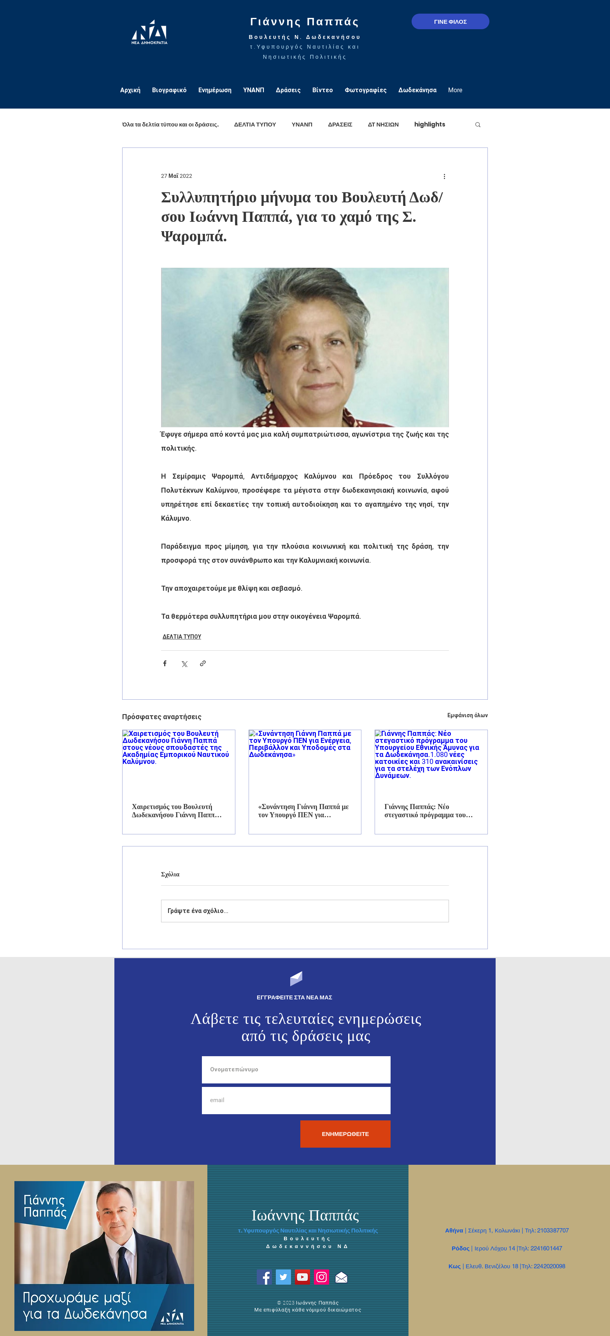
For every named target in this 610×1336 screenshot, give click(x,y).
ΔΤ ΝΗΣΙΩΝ (383, 124)
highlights (429, 124)
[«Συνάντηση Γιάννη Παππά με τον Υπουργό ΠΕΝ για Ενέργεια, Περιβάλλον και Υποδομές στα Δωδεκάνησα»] (305, 761)
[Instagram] (321, 1277)
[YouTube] (302, 1277)
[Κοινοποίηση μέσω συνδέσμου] (203, 663)
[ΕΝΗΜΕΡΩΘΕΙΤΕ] (345, 1134)
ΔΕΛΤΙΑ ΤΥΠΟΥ (255, 124)
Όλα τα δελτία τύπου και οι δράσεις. (170, 124)
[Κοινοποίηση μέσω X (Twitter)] (184, 663)
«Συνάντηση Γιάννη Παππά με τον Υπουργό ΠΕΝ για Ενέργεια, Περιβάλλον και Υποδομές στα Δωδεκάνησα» (303, 811)
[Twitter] (283, 1277)
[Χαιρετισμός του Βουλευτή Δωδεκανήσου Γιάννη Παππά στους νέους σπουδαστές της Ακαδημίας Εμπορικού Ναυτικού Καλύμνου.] (179, 761)
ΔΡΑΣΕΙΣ (340, 124)
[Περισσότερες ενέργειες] (444, 176)
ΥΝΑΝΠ (302, 124)
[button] (478, 124)
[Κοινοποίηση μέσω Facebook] (164, 663)
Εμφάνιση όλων (467, 715)
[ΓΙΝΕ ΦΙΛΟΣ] (450, 21)
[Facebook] (264, 1277)
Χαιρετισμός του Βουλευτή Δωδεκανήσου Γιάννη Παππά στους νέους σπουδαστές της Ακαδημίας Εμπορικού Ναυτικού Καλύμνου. (175, 811)
